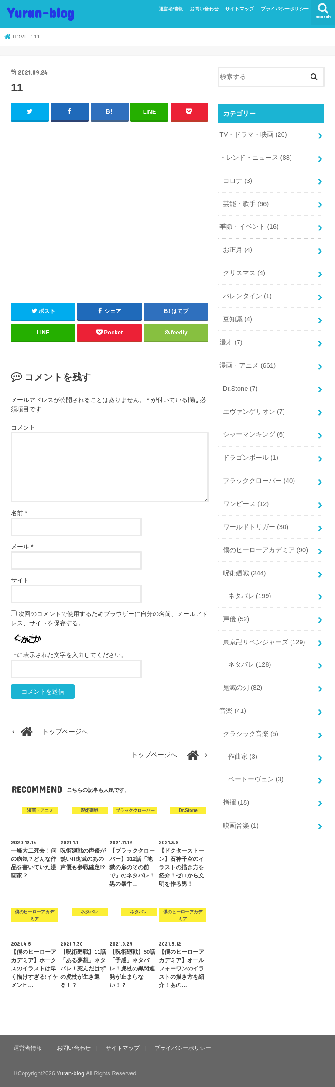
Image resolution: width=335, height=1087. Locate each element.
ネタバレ (249, 595)
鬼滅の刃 (243, 687)
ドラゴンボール (250, 457)
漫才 (230, 342)
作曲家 (242, 756)
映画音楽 (241, 825)
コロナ (237, 180)
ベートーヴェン (256, 779)
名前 (19, 512)
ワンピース (246, 503)
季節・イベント (249, 226)
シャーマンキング (254, 434)
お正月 (237, 249)
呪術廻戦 (244, 573)
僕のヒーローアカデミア (265, 550)
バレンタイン (247, 295)
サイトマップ (239, 8)
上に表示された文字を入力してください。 (69, 654)
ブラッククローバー (259, 480)
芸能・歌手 (246, 203)
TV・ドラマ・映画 (253, 134)
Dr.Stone (240, 388)
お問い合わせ (204, 8)
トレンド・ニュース (255, 157)
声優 (236, 619)
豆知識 (237, 319)
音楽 (232, 710)
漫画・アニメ (247, 365)
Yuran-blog (40, 12)
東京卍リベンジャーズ (264, 642)
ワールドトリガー (256, 526)
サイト (20, 580)
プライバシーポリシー (285, 8)
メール (22, 546)
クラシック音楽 (250, 733)
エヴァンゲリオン (254, 411)
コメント (23, 427)
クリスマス (244, 272)
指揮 (236, 802)
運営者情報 (171, 8)
